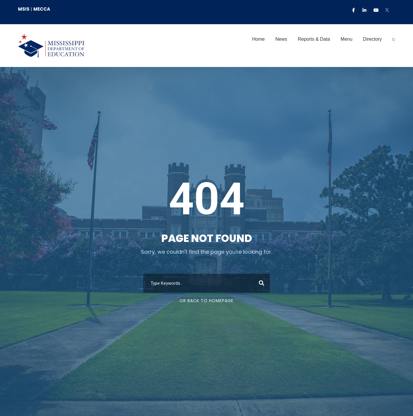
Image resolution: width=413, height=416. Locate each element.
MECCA (41, 9)
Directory (372, 39)
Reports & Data (314, 39)
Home (258, 39)
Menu (346, 39)
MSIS (23, 9)
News (281, 39)
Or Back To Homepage (206, 301)
